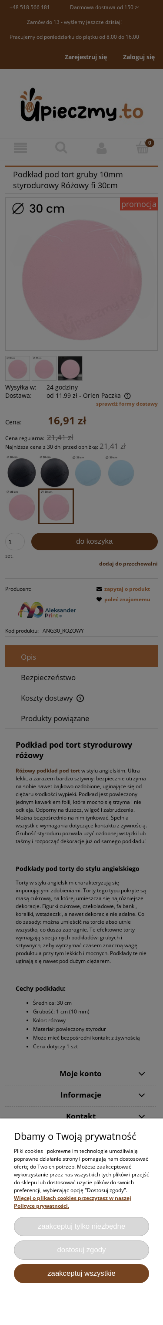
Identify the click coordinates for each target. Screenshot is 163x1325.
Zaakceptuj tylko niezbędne (82, 1226)
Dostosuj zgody (81, 1250)
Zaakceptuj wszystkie (81, 1273)
